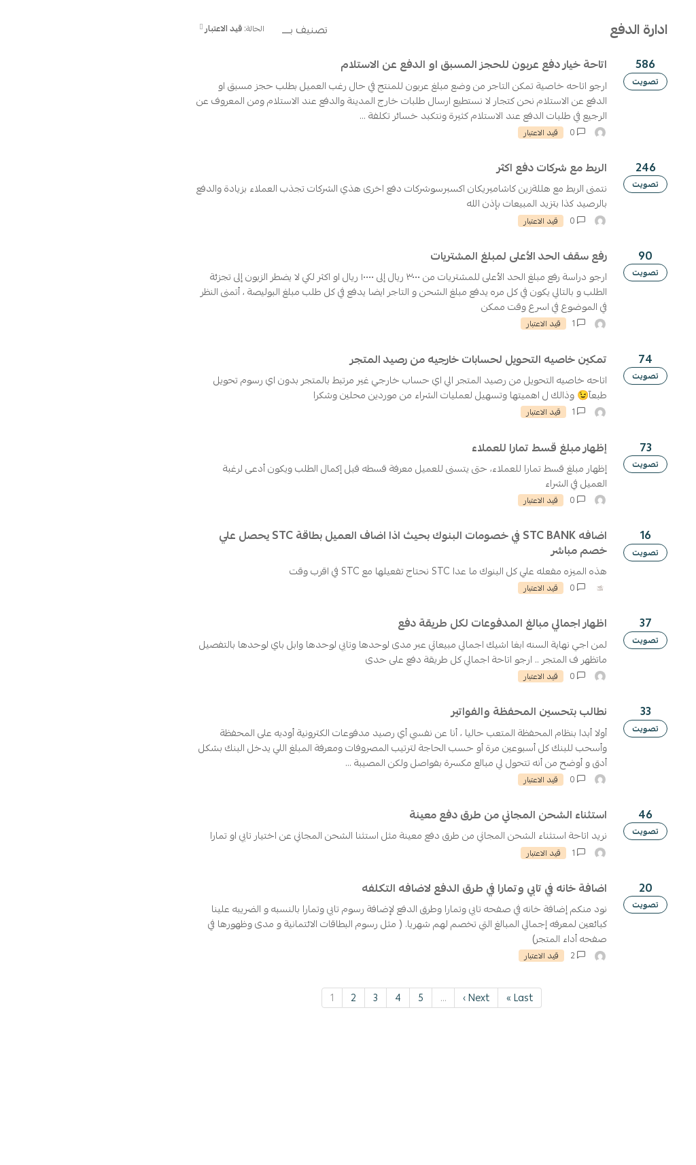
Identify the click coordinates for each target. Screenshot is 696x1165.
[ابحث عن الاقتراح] (604, 110)
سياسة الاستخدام (568, 73)
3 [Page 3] (212, 1122)
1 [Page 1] (169, 1122)
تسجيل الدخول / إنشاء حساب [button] (76, 110)
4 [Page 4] (235, 1122)
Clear (559, 186)
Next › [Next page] (313, 1122)
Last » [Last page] (356, 1122)
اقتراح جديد (611, 150)
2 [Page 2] (190, 1122)
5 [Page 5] (257, 1122)
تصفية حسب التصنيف (644, 186)
